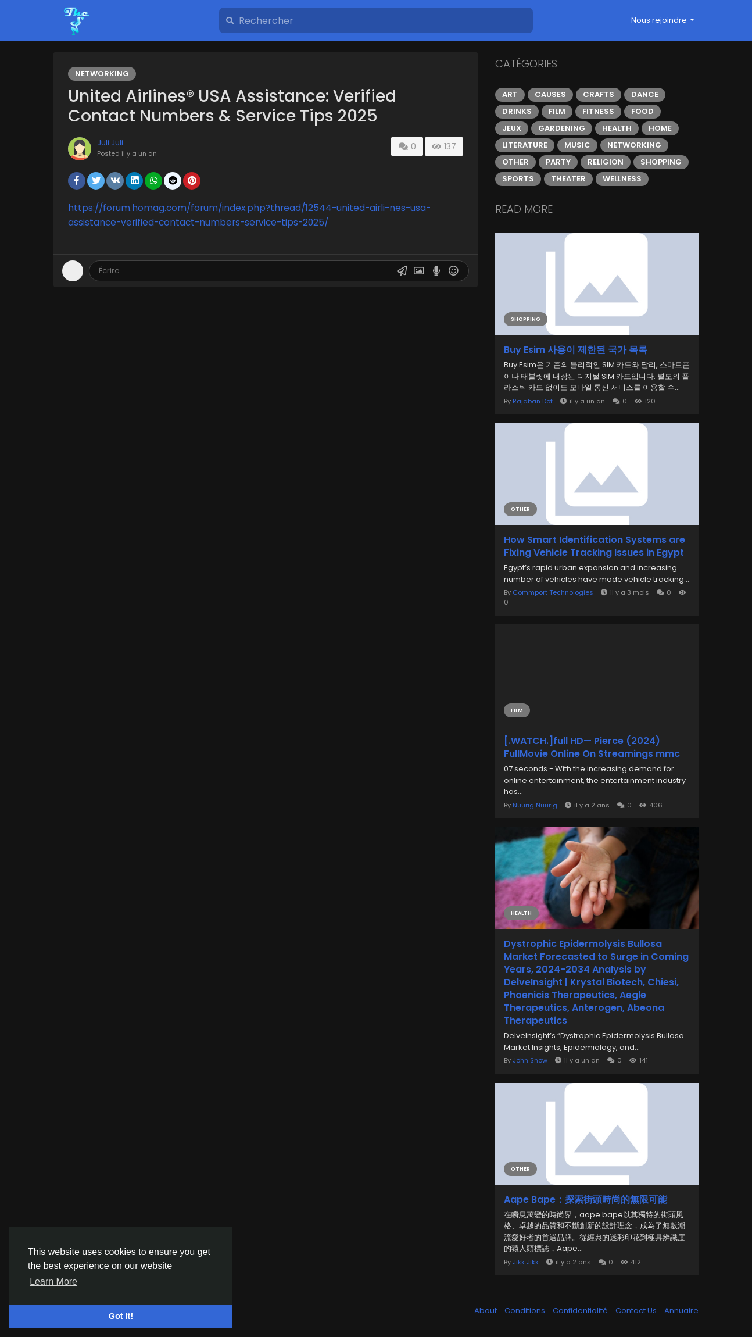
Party (558, 161)
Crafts (598, 94)
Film (557, 111)
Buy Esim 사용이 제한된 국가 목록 (575, 350)
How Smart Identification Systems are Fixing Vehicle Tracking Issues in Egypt (594, 546)
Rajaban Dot (533, 401)
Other (515, 161)
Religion (606, 161)
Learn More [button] (53, 1281)
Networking (102, 73)
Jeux (511, 128)
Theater (568, 178)
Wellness (622, 178)
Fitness (598, 111)
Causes (550, 94)
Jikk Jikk (526, 1262)
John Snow (530, 1060)
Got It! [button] (121, 1316)
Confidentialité (581, 1310)
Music (577, 145)
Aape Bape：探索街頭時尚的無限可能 (585, 1199)
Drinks (517, 111)
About (486, 1310)
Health (617, 128)
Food (642, 111)
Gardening (561, 128)
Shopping (661, 161)
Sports (518, 178)
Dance (644, 94)
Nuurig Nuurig (535, 805)
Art (510, 94)
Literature (524, 145)
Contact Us (636, 1310)
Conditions (525, 1310)
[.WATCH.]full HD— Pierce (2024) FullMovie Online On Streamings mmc (592, 747)
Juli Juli (110, 142)
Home (660, 128)
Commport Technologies (553, 592)
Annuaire (681, 1310)
